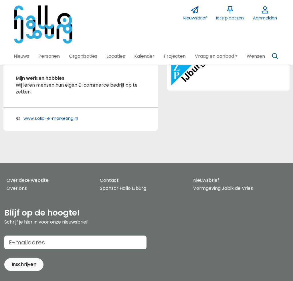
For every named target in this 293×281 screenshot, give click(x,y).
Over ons (17, 188)
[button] (21, 56)
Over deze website (28, 180)
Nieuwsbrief (206, 180)
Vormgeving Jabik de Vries (223, 188)
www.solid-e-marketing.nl (50, 118)
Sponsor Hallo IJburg (123, 188)
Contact (109, 180)
